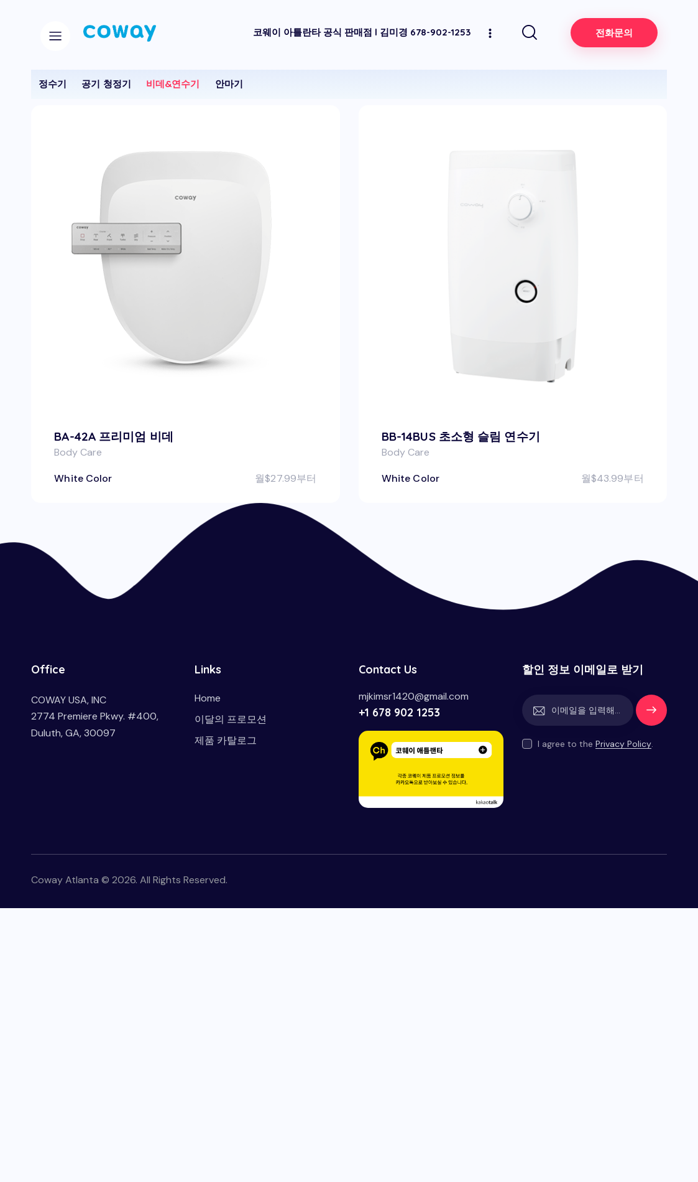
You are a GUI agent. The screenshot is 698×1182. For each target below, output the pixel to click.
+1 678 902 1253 (399, 712)
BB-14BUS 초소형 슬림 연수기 (461, 436)
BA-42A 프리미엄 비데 (113, 436)
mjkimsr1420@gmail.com (414, 696)
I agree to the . (595, 743)
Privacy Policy (623, 744)
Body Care (78, 452)
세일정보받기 (651, 716)
